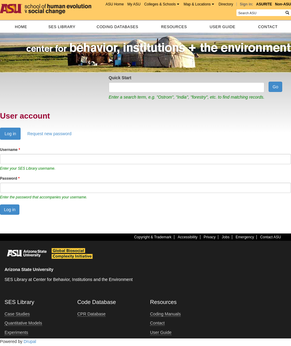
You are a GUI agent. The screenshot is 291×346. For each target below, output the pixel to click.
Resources (174, 27)
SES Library (61, 27)
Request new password (49, 133)
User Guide (223, 27)
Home (21, 27)
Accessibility (187, 237)
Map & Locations (197, 4)
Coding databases (118, 27)
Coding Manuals (165, 314)
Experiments (16, 332)
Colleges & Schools (160, 4)
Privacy (210, 237)
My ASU (133, 4)
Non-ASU (283, 4)
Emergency (245, 237)
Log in (13, 135)
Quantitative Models (23, 323)
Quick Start (120, 77)
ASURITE (264, 4)
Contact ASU (270, 237)
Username (10, 150)
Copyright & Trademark (152, 237)
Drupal (30, 341)
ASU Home (114, 4)
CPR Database (91, 314)
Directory (226, 4)
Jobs (225, 237)
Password (10, 178)
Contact (268, 27)
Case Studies (17, 314)
